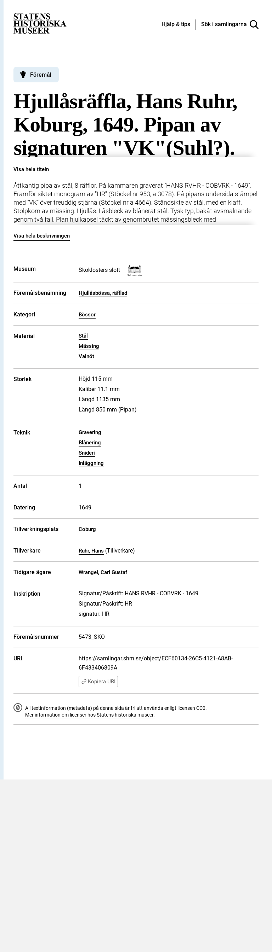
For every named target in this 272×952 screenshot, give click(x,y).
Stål (83, 336)
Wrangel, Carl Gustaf (103, 572)
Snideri (87, 453)
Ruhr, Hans (91, 551)
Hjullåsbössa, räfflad (103, 293)
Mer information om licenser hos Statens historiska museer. (90, 715)
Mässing (89, 346)
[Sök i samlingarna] (230, 24)
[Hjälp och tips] (176, 24)
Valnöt (86, 356)
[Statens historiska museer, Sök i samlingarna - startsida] (40, 23)
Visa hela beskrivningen (41, 236)
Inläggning (91, 463)
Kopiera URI (98, 681)
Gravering (90, 432)
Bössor (87, 314)
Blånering (90, 442)
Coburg (87, 529)
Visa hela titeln (31, 169)
